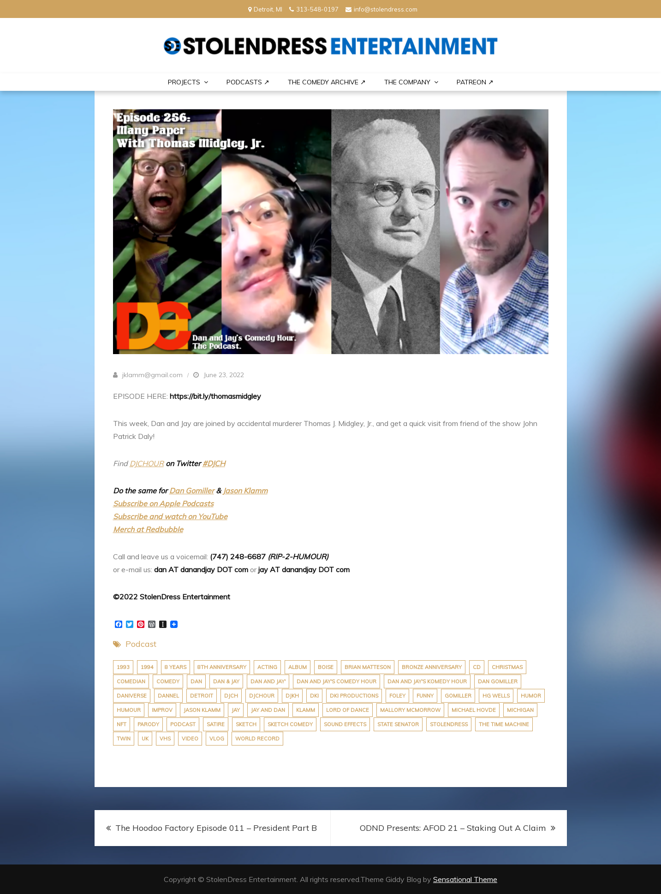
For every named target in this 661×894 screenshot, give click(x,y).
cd (477, 667)
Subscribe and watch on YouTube (170, 516)
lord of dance (347, 710)
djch (231, 696)
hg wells (496, 696)
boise (325, 667)
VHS (165, 738)
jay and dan (268, 710)
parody (148, 724)
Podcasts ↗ (247, 82)
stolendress (449, 724)
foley (397, 696)
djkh (292, 696)
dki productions (354, 696)
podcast (183, 724)
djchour (261, 696)
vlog (216, 738)
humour (129, 710)
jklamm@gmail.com (152, 375)
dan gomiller (498, 681)
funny (425, 696)
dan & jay (226, 681)
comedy (167, 681)
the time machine (504, 724)
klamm (305, 710)
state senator (398, 724)
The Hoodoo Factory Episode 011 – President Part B (216, 828)
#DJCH (213, 463)
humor (531, 696)
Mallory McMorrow (410, 710)
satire (216, 724)
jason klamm (202, 710)
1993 (123, 667)
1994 (147, 667)
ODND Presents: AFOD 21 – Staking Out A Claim (453, 828)
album (297, 667)
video (190, 738)
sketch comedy (290, 724)
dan (196, 681)
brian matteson (368, 667)
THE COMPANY (407, 82)
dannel (168, 696)
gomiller (458, 696)
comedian (131, 681)
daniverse (132, 696)
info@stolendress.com (381, 9)
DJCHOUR (147, 463)
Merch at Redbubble (148, 529)
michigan (520, 710)
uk (145, 738)
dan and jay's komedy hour (427, 681)
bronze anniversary (432, 667)
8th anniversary (221, 667)
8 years (175, 667)
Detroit (201, 696)
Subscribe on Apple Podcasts (163, 503)
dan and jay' (268, 681)
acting (267, 667)
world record (257, 738)
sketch (246, 724)
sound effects (345, 724)
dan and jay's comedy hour (336, 681)
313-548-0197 (314, 9)
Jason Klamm (245, 490)
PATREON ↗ (475, 82)
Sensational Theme (465, 879)
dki (314, 696)
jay (236, 710)
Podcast (140, 644)
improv (162, 710)
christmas (507, 667)
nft (121, 724)
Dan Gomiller (191, 490)
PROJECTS (184, 82)
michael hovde (474, 710)
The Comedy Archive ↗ (327, 82)
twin (124, 738)
